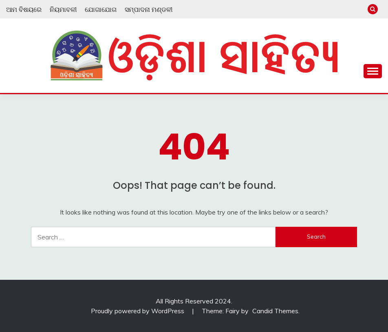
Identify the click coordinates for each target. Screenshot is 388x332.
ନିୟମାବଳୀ (63, 9)
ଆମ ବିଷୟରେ (24, 9)
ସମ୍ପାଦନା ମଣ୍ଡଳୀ (148, 9)
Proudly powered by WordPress (138, 311)
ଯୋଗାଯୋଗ (101, 9)
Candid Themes (275, 311)
